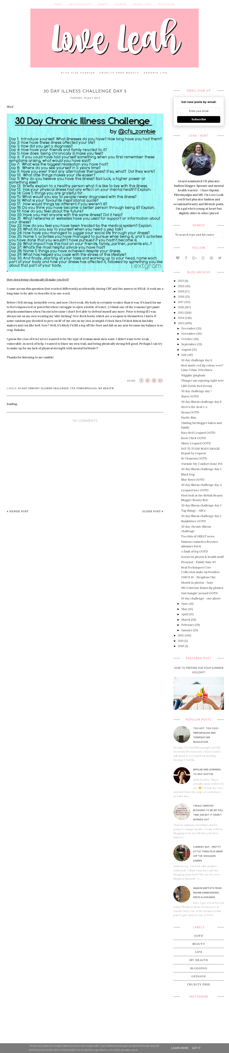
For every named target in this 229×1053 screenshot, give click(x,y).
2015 (181, 312)
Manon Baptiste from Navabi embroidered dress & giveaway (207, 892)
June (184, 603)
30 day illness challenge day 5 (201, 469)
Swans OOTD (190, 412)
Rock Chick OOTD (193, 438)
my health (106, 388)
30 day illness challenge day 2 (201, 516)
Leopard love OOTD (195, 490)
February (187, 625)
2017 (181, 302)
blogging (198, 968)
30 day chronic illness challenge (43, 388)
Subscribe (198, 119)
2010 (181, 646)
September (188, 344)
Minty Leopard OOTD (196, 443)
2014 (181, 318)
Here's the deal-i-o (194, 407)
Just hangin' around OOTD (199, 593)
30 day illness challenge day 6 (201, 402)
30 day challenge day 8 (196, 360)
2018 (181, 296)
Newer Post (19, 511)
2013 (181, 323)
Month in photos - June (197, 582)
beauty (198, 943)
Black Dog (188, 474)
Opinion (198, 976)
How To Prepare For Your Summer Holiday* (198, 670)
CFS (72, 388)
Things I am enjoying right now (202, 380)
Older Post (151, 511)
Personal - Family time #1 (198, 562)
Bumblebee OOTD (193, 521)
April (184, 614)
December (188, 328)
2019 (181, 291)
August (186, 349)
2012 (181, 635)
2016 (181, 307)
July (184, 355)
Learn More (179, 1048)
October (187, 339)
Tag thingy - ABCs (193, 510)
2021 (181, 281)
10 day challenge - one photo (201, 598)
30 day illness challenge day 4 (201, 485)
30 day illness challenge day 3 (201, 505)
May (184, 609)
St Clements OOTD (194, 458)
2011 (181, 641)
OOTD (198, 935)
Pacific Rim (188, 417)
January (186, 630)
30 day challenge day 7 (196, 391)
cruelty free (198, 984)
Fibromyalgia (86, 388)
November (188, 333)
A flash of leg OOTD (194, 551)
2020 (181, 286)
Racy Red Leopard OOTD (198, 433)
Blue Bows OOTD (192, 479)
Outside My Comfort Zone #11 (201, 464)
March (185, 619)
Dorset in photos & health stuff (202, 557)
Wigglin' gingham (193, 375)
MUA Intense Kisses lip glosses (202, 588)
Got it (196, 1048)
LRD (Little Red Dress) (196, 386)
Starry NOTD (190, 396)
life (198, 952)
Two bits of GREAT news (197, 536)
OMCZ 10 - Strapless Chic (198, 577)
